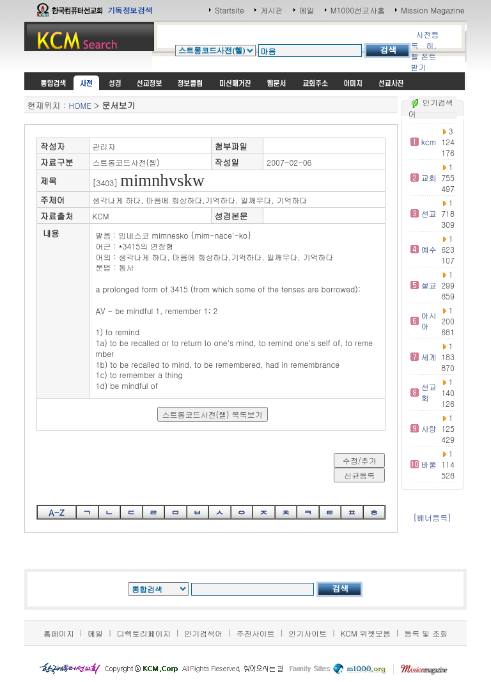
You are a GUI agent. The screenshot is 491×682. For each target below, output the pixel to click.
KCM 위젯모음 (366, 633)
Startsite (229, 9)
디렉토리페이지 (144, 633)
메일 (307, 9)
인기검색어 (203, 633)
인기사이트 (307, 633)
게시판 (271, 9)
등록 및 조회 (426, 633)
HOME (79, 105)
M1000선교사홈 (358, 9)
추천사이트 (256, 633)
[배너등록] (432, 517)
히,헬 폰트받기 (423, 56)
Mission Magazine (433, 9)
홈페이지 (58, 633)
